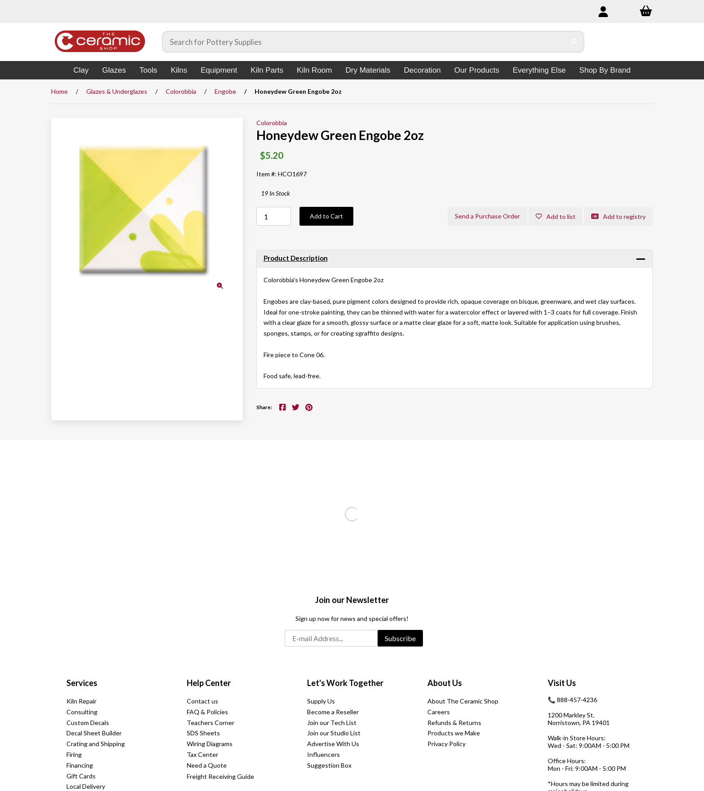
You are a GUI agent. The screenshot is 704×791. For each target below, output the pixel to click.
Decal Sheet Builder (94, 733)
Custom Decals (87, 722)
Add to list (556, 216)
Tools (148, 70)
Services (81, 683)
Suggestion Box (329, 765)
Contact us (202, 701)
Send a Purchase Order (487, 216)
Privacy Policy (446, 743)
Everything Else (539, 70)
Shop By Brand (604, 70)
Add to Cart (326, 216)
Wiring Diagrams (210, 743)
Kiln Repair (81, 701)
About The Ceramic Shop (462, 701)
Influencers (323, 754)
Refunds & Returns (454, 722)
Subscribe (400, 638)
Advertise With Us (333, 743)
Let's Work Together (345, 683)
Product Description (296, 258)
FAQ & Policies (207, 712)
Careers (438, 712)
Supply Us (321, 701)
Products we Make (453, 733)
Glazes (114, 70)
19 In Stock (275, 193)
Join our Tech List (331, 722)
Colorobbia (181, 91)
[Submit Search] (574, 41)
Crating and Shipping (95, 743)
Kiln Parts (267, 70)
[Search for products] (364, 41)
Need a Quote (207, 765)
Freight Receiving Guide (220, 776)
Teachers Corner (210, 722)
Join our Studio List (334, 733)
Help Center (209, 683)
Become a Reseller (333, 712)
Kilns (179, 70)
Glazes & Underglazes (116, 91)
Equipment (219, 70)
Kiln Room (314, 70)
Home (59, 91)
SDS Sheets (203, 733)
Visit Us (562, 683)
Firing (74, 754)
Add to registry (618, 216)
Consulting (81, 712)
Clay (81, 70)
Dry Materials (367, 70)
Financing (79, 765)
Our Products (476, 70)
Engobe (225, 91)
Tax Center (202, 754)
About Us (444, 683)
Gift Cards (81, 776)
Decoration (422, 70)
